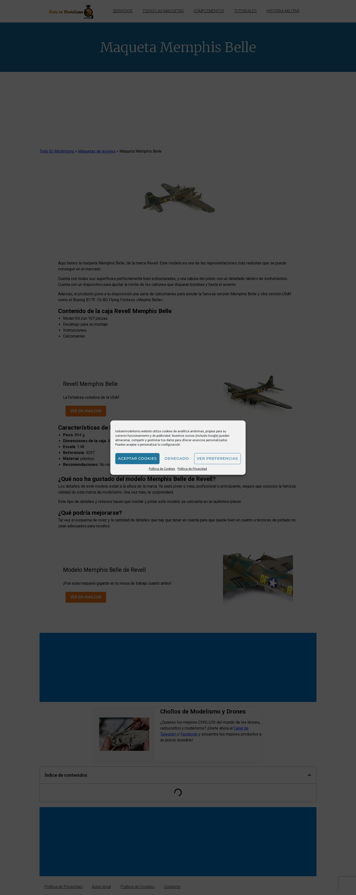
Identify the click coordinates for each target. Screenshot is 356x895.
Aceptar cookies (137, 458)
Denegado (177, 458)
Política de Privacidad (192, 469)
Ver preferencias (217, 458)
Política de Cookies (162, 469)
